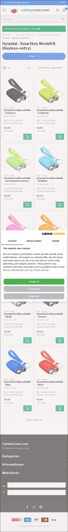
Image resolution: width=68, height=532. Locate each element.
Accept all (34, 281)
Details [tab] (55, 241)
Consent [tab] (12, 241)
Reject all (34, 296)
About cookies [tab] (34, 241)
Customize (34, 289)
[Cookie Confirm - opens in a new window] (53, 234)
